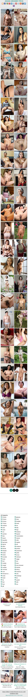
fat (2, 580)
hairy (17, 519)
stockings (18, 575)
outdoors (18, 546)
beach (3, 538)
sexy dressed (19, 565)
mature (17, 538)
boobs (3, 552)
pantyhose (18, 550)
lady (16, 527)
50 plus (3, 519)
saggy (17, 559)
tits (16, 578)
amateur (4, 525)
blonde (3, 548)
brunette (4, 557)
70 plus (3, 523)
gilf (2, 586)
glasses (17, 517)
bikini (3, 546)
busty (3, 559)
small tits (18, 571)
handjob (17, 521)
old (16, 544)
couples (4, 567)
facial (3, 578)
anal (3, 527)
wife (16, 582)
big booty (4, 542)
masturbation (19, 536)
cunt (3, 571)
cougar (3, 565)
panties (17, 548)
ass (2, 531)
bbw (3, 536)
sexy (17, 563)
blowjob (3, 550)
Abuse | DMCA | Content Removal (10, 691)
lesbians (18, 531)
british (3, 554)
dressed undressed (7, 573)
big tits (3, 544)
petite (17, 552)
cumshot (4, 569)
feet (2, 582)
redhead (18, 557)
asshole (4, 534)
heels (17, 523)
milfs (17, 540)
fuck (3, 584)
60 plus (3, 521)
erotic (3, 575)
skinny (17, 569)
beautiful (4, 540)
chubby (3, 563)
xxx (16, 584)
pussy (17, 554)
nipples (17, 542)
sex (16, 561)
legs (16, 529)
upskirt (17, 580)
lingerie (17, 534)
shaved (17, 567)
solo (16, 573)
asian (3, 529)
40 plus (3, 517)
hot (16, 525)
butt (2, 561)
